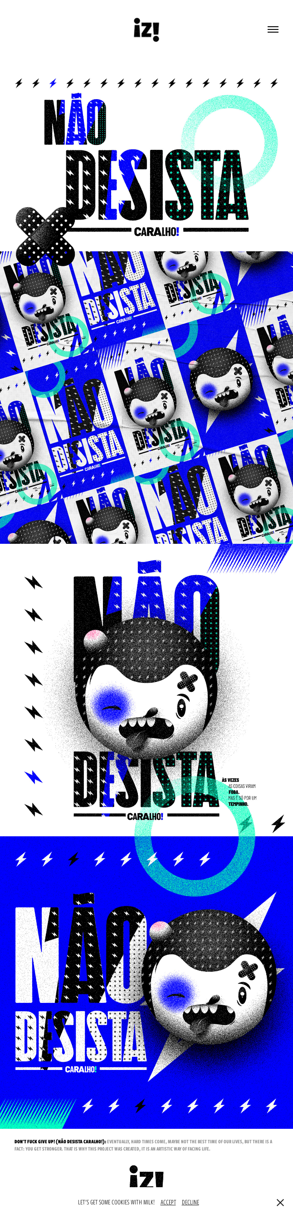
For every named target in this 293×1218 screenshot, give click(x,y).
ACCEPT (168, 1202)
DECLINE (190, 1202)
